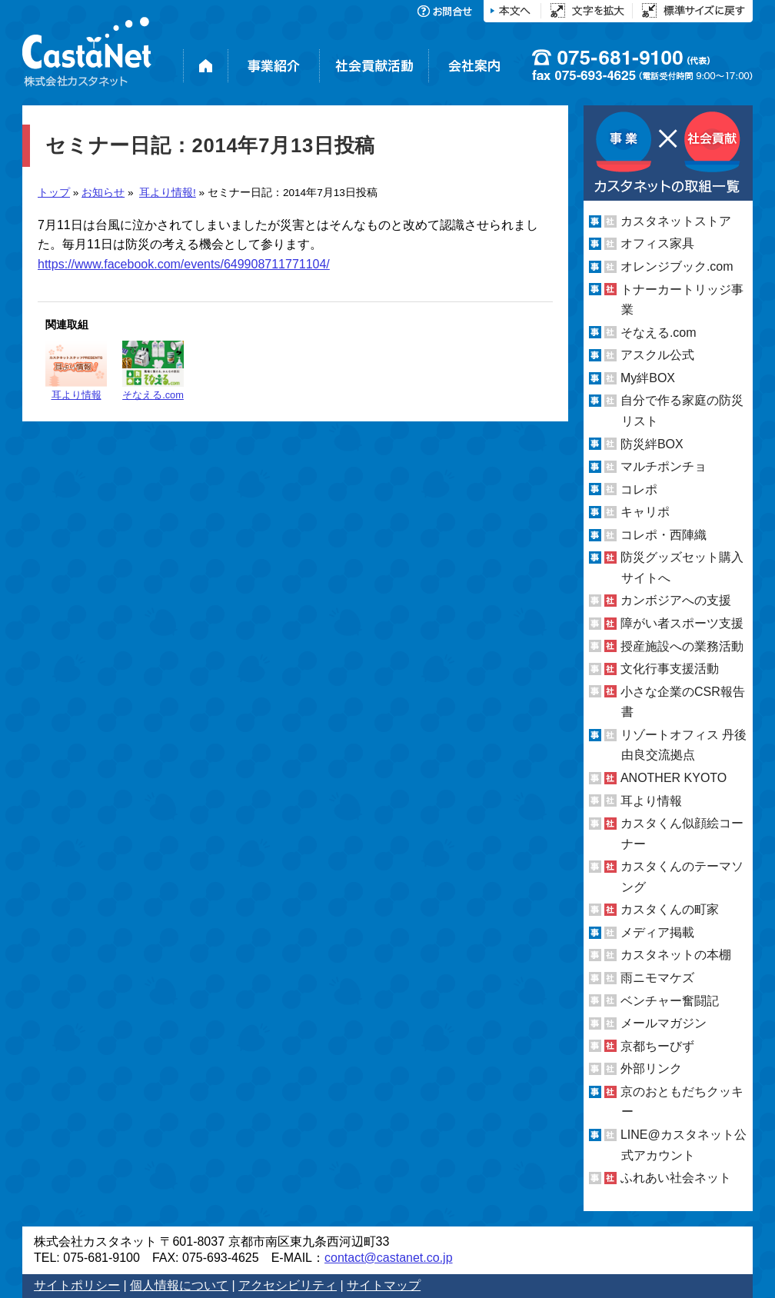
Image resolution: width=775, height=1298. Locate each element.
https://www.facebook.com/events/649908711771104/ (184, 264)
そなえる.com (153, 371)
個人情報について (179, 1285)
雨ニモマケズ (657, 977)
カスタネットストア (675, 221)
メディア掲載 (657, 932)
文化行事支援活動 (669, 668)
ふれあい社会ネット (675, 1177)
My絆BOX (647, 377)
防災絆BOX (652, 443)
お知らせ (103, 192)
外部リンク (651, 1068)
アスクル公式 (657, 354)
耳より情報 (76, 371)
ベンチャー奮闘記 (669, 1000)
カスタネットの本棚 (675, 954)
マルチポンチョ (663, 466)
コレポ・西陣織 (663, 534)
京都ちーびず (657, 1046)
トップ (54, 192)
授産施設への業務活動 (681, 646)
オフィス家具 (657, 243)
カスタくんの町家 (669, 909)
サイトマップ (384, 1285)
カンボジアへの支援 (675, 600)
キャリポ (645, 511)
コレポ (638, 489)
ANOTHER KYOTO (673, 777)
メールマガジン (663, 1023)
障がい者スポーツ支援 (681, 623)
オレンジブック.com (676, 266)
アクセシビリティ (287, 1285)
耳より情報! (167, 192)
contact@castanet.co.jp (388, 1257)
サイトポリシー (77, 1285)
